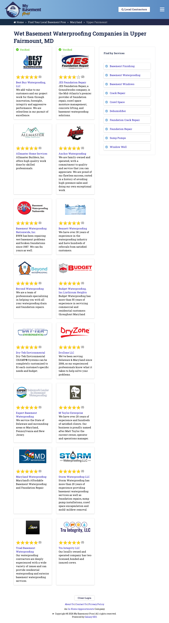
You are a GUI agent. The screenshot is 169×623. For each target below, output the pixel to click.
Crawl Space (117, 102)
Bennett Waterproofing (73, 228)
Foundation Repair (121, 129)
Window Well (118, 146)
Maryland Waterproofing (31, 476)
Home (19, 22)
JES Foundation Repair (72, 82)
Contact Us (81, 604)
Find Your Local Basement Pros (47, 22)
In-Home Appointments (81, 608)
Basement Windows (122, 84)
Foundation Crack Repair (125, 120)
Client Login (84, 598)
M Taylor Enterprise (71, 412)
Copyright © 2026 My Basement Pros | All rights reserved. (85, 613)
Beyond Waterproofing (30, 288)
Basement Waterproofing (125, 75)
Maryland (76, 22)
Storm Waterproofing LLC (74, 476)
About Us (69, 604)
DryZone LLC (66, 352)
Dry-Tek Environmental (30, 352)
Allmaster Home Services (31, 153)
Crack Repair (117, 93)
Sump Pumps (118, 138)
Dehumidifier (118, 111)
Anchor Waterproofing (72, 153)
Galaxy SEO (91, 616)
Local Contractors (134, 9)
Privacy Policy (96, 604)
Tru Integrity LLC (69, 548)
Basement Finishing (122, 66)
